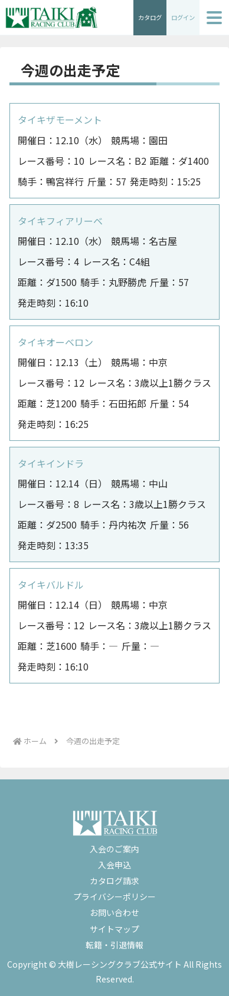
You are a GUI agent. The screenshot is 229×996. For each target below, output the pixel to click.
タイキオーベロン (55, 342)
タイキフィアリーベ (60, 221)
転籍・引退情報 (114, 945)
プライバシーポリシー (114, 896)
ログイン (183, 17)
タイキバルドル (51, 584)
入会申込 (114, 865)
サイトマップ (114, 929)
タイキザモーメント (60, 119)
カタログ (150, 17)
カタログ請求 (114, 881)
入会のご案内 (114, 849)
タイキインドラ (51, 463)
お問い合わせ (114, 912)
